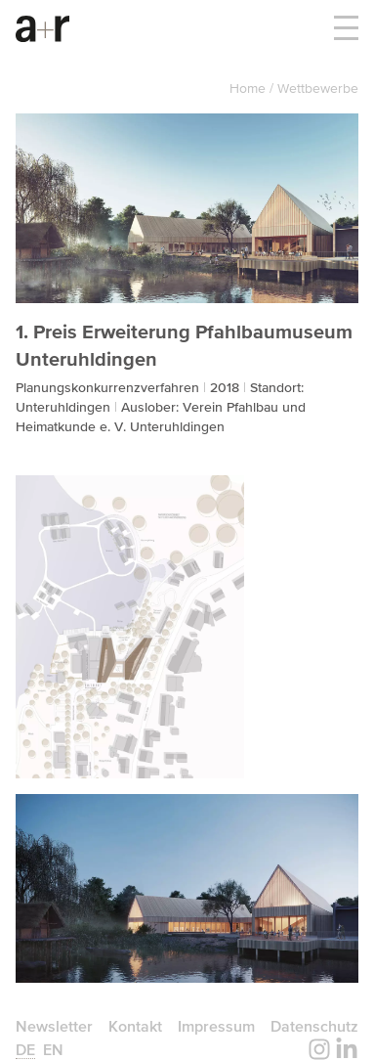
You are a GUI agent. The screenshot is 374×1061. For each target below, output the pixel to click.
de (25, 1049)
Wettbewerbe (317, 88)
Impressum (216, 1026)
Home (249, 88)
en (53, 1049)
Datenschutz (314, 1026)
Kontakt (135, 1026)
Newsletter (54, 1026)
